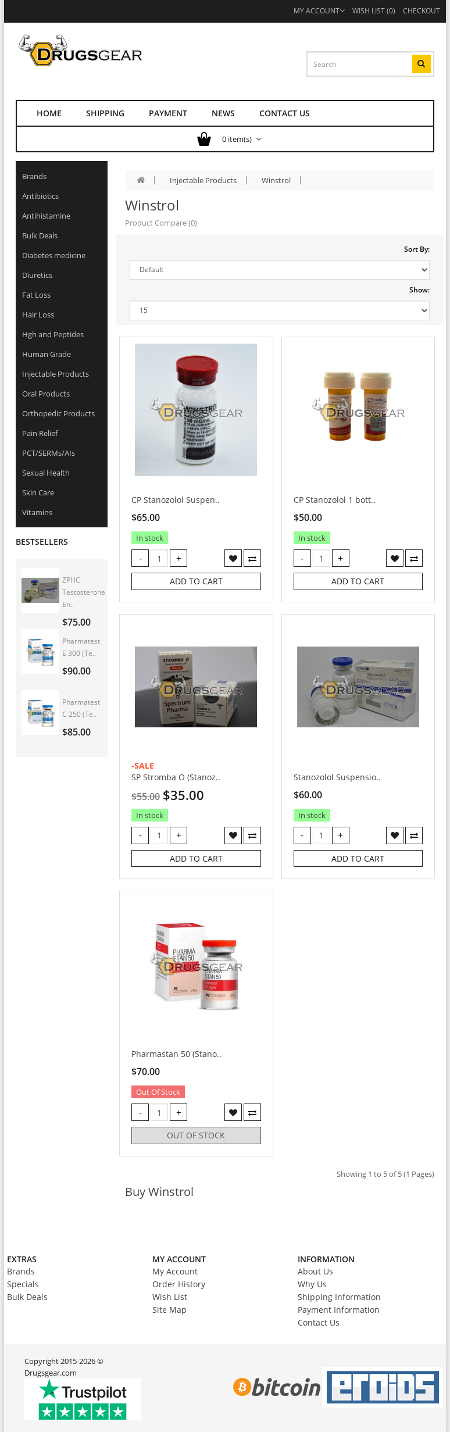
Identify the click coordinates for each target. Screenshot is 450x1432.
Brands (34, 176)
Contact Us (319, 1322)
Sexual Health (46, 472)
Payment (168, 113)
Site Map (169, 1309)
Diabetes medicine (53, 255)
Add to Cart (196, 581)
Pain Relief (40, 433)
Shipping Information (339, 1296)
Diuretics (37, 275)
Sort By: (417, 249)
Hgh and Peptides (53, 334)
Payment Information (339, 1309)
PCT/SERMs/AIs (48, 453)
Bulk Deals (40, 235)
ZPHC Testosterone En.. (83, 592)
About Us (315, 1271)
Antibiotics (40, 196)
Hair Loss (38, 314)
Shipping (105, 113)
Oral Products (46, 393)
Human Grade (46, 354)
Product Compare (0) (161, 222)
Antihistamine (46, 215)
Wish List (169, 1296)
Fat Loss (36, 295)
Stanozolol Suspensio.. (337, 777)
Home (49, 113)
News (223, 113)
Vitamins (37, 512)
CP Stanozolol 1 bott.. (335, 499)
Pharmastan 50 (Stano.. (176, 1053)
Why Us (312, 1284)
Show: (419, 290)
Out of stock (196, 1135)
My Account (319, 11)
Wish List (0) (373, 11)
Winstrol (276, 180)
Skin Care (38, 492)
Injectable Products (55, 374)
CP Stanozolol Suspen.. (175, 499)
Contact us (284, 113)
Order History (178, 1284)
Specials (23, 1284)
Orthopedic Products (58, 413)
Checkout (421, 11)
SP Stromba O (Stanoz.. (175, 777)
